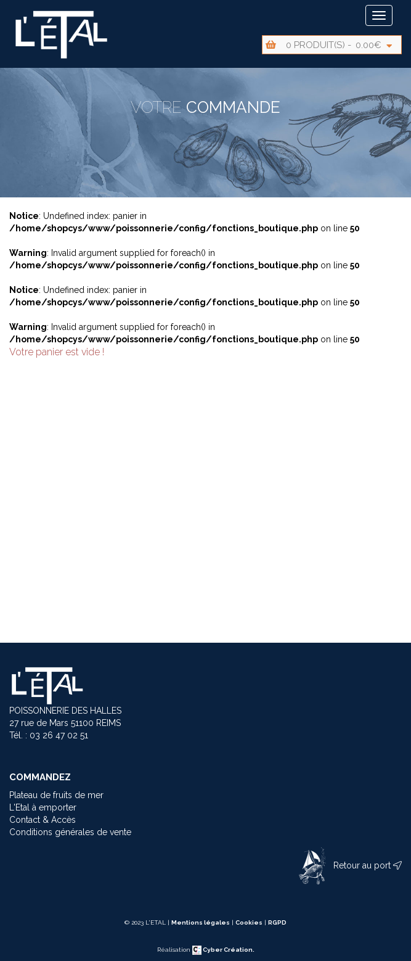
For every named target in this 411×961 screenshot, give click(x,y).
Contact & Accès (42, 820)
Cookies (248, 922)
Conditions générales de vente (70, 832)
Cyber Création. (223, 949)
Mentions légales (200, 922)
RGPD (277, 922)
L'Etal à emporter (42, 807)
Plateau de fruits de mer (56, 795)
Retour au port (348, 865)
